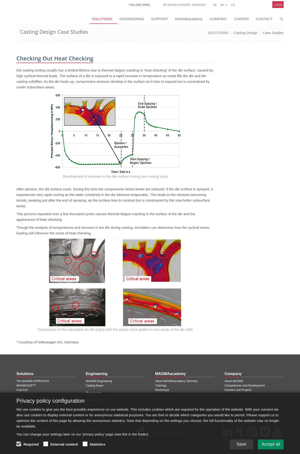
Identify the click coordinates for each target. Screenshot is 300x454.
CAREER (241, 19)
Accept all (271, 447)
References (232, 394)
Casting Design (246, 33)
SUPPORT (159, 19)
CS (233, 5)
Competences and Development (245, 385)
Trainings (161, 385)
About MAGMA (234, 381)
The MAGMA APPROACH (32, 381)
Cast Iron (22, 390)
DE (215, 5)
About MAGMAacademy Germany (176, 381)
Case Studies (273, 33)
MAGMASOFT (26, 385)
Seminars (161, 394)
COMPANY (218, 19)
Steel (19, 394)
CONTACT (264, 19)
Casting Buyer (94, 385)
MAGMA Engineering (99, 381)
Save (241, 447)
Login (278, 5)
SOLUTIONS (102, 19)
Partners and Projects (238, 390)
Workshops (162, 390)
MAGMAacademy (189, 19)
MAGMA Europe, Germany (186, 5)
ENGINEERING (132, 19)
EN (224, 5)
